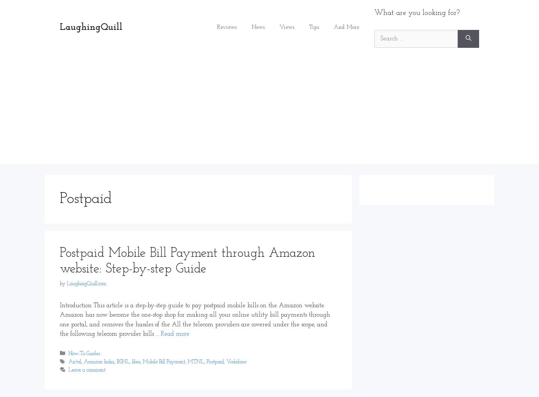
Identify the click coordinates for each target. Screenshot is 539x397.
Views (287, 27)
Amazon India (99, 362)
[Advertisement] (269, 111)
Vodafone (236, 362)
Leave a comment (87, 370)
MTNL (196, 362)
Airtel (74, 362)
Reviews (227, 27)
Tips (314, 27)
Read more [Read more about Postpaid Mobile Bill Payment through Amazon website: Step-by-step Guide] (175, 334)
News (258, 27)
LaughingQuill (91, 27)
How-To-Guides (84, 354)
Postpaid (215, 362)
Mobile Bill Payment (164, 362)
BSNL (123, 362)
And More (346, 27)
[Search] (468, 39)
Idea (136, 362)
